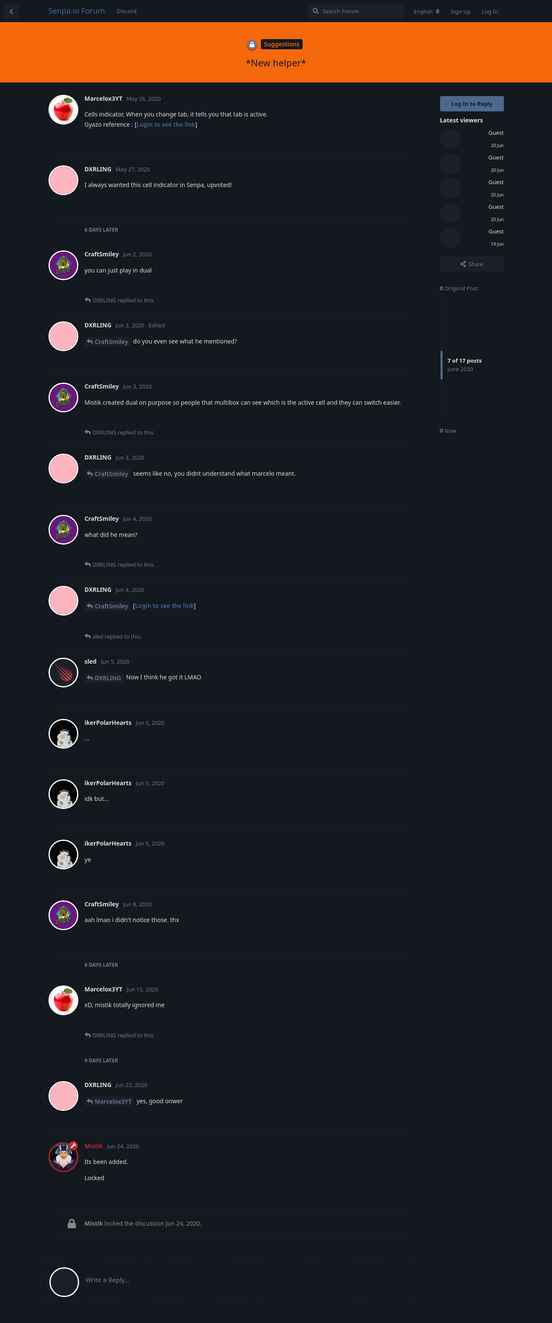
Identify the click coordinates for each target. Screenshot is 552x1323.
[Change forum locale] (426, 11)
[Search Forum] (356, 11)
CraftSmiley (111, 342)
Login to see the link (166, 124)
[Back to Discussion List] (11, 11)
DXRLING (108, 678)
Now (448, 430)
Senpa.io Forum (77, 11)
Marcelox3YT (113, 1101)
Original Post (459, 288)
